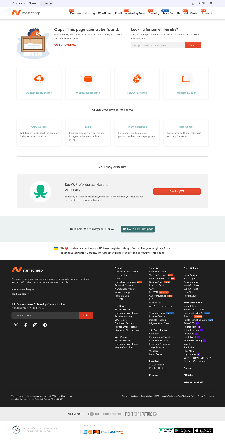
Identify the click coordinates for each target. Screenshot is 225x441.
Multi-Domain (156, 354)
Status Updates (191, 278)
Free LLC (193, 316)
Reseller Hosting (123, 316)
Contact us (19, 3)
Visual (187, 344)
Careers (188, 368)
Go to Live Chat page (138, 229)
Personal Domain (124, 285)
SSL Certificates (158, 330)
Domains (75, 13)
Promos (153, 375)
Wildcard (153, 351)
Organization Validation (161, 337)
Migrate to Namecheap (127, 330)
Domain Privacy (157, 271)
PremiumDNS (122, 296)
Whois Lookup (122, 292)
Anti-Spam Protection (160, 306)
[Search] (211, 3)
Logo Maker (192, 354)
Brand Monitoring (195, 340)
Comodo (154, 333)
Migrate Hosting (157, 320)
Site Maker (189, 347)
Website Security (161, 275)
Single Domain (156, 347)
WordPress (105, 13)
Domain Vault (159, 282)
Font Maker (189, 351)
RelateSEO (191, 323)
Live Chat (188, 292)
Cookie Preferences (206, 396)
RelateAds (191, 333)
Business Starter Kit (197, 313)
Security (153, 13)
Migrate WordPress (125, 347)
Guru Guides (191, 268)
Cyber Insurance (160, 296)
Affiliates (188, 375)
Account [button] (206, 13)
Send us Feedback (193, 382)
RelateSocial (192, 327)
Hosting (90, 13)
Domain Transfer (123, 275)
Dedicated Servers (124, 323)
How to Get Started (194, 309)
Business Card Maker (194, 361)
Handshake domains (128, 282)
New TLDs (120, 278)
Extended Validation (159, 344)
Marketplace (190, 306)
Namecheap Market (125, 289)
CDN (151, 289)
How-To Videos (192, 285)
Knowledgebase (192, 282)
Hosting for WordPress (126, 313)
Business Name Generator (197, 358)
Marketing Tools (135, 13)
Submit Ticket (191, 289)
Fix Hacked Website (162, 278)
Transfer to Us (170, 13)
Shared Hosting (123, 309)
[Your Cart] (193, 3)
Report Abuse (191, 296)
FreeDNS (119, 299)
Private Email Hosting (126, 327)
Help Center (190, 13)
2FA (151, 299)
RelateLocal (192, 337)
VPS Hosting (121, 320)
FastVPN (159, 292)
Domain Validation (158, 340)
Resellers (154, 361)
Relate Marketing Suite (198, 320)
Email (118, 13)
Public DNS (155, 302)
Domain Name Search (126, 271)
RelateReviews (193, 330)
